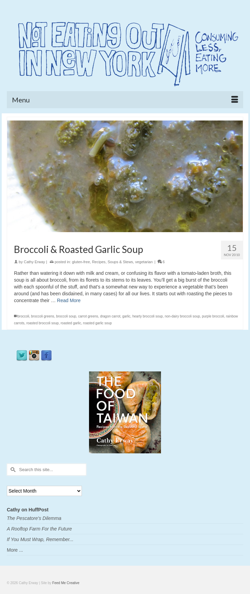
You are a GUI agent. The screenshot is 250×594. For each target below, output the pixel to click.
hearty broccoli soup (147, 316)
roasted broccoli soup (42, 323)
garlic (126, 316)
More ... (15, 550)
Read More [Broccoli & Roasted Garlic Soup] (68, 300)
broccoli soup (66, 316)
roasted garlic (71, 323)
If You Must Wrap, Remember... (40, 539)
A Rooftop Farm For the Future (39, 529)
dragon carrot (110, 316)
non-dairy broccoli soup (182, 316)
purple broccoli (213, 316)
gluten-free (81, 262)
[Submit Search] (12, 470)
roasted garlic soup (97, 323)
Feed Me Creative (65, 583)
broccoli (23, 316)
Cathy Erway (34, 262)
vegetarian (143, 262)
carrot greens (88, 316)
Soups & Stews (120, 262)
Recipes (99, 262)
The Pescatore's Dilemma (34, 518)
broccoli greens (42, 316)
